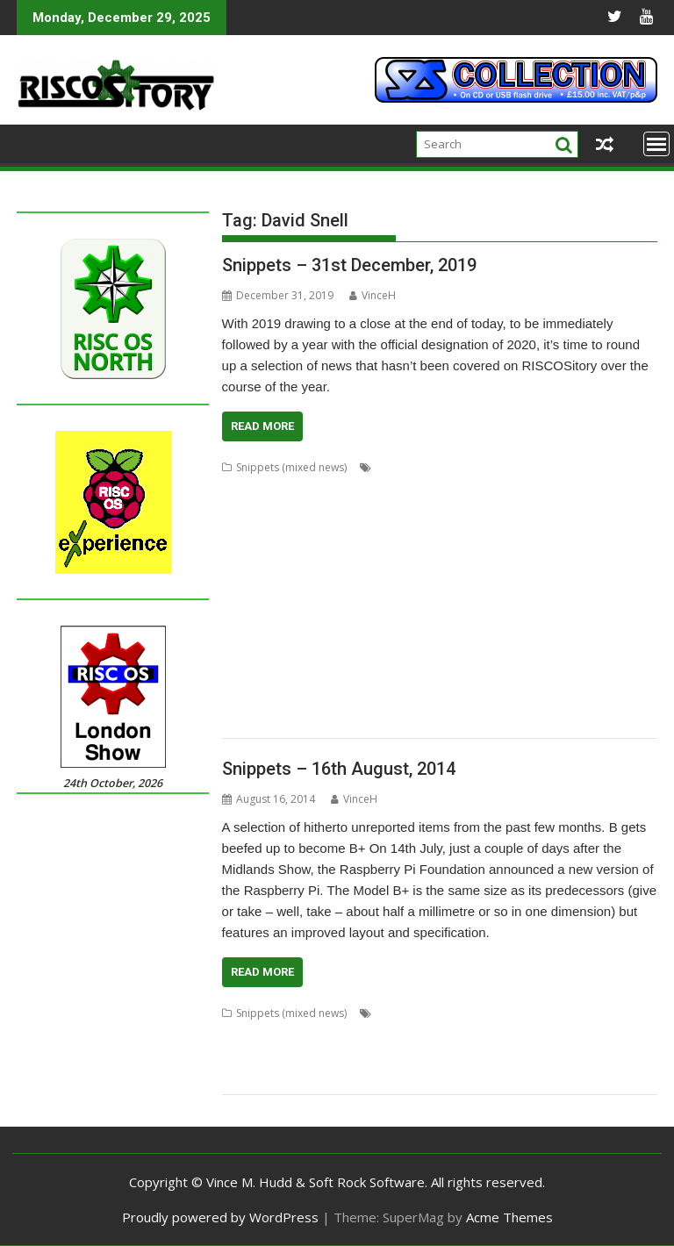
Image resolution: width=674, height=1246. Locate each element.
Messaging (600, 593)
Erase (338, 1034)
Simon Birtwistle (261, 677)
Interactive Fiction (355, 572)
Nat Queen (462, 1055)
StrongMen (584, 677)
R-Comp (386, 635)
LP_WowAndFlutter (362, 593)
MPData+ (406, 1055)
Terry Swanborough (311, 698)
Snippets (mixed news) (291, 467)
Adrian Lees (513, 467)
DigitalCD (495, 530)
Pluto (594, 1055)
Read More (262, 426)
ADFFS (461, 467)
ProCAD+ (295, 635)
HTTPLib (242, 572)
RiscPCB (388, 656)
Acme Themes (509, 1217)
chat (565, 488)
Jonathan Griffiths (564, 572)
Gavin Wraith (598, 551)
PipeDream (577, 614)
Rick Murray (289, 656)
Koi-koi (292, 593)
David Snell (438, 530)
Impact (287, 572)
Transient (447, 698)
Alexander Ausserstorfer (471, 1013)
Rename (498, 635)
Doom (541, 530)
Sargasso (516, 656)
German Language (404, 1034)
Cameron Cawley (505, 488)
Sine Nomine (339, 677)
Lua (424, 593)
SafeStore (462, 656)
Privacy (631, 1055)
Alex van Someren (266, 488)
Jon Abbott (487, 572)
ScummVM (571, 656)
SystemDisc (535, 1076)
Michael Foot (315, 614)
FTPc (548, 551)
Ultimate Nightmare (586, 698)
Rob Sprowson (423, 1076)
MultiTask (377, 614)
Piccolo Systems (535, 1055)
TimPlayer (392, 698)
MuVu (420, 614)
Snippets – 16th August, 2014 (338, 768)
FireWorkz (406, 551)
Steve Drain (405, 677)
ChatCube (607, 488)
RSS (423, 656)
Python (342, 635)
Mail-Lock (278, 1055)
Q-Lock (292, 1076)
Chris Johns (388, 509)
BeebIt (440, 488)
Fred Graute (468, 551)
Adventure (575, 467)
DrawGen (299, 551)
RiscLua (343, 656)
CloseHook (531, 509)
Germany (480, 1034)
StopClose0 (469, 677)
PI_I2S (626, 614)
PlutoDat (243, 635)
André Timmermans (367, 488)
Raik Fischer (442, 635)
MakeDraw (466, 593)
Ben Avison (566, 1013)
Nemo (456, 614)
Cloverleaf (591, 509)
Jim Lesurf (429, 572)
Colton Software (313, 530)
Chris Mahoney (460, 509)
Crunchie (382, 530)
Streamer (527, 677)
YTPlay (290, 720)
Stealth (483, 1076)
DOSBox (585, 530)
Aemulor (629, 467)
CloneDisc (626, 1013)
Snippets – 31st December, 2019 (349, 265)
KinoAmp (245, 593)
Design (300, 1034)
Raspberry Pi (348, 1076)
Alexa (389, 1013)
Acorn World (407, 467)
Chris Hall (330, 509)
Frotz (517, 551)
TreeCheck (503, 698)
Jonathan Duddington (563, 1034)
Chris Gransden (260, 509)
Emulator (351, 551)
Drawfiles (245, 551)
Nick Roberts (510, 614)
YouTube (244, 720)
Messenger (249, 614)
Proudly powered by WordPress (220, 1217)
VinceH (372, 295)
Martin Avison (533, 593)
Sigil (613, 656)
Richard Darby (561, 635)
